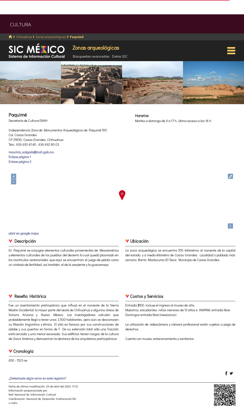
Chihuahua (24, 37)
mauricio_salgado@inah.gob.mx (31, 152)
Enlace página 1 (20, 157)
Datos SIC (119, 56)
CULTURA (20, 24)
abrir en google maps (24, 233)
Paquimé (77, 37)
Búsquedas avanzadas (91, 56)
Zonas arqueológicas (51, 37)
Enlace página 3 (20, 161)
